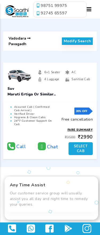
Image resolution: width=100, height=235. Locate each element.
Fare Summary (80, 130)
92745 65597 (52, 13)
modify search (77, 41)
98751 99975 (52, 5)
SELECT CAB (80, 148)
